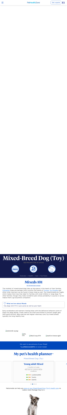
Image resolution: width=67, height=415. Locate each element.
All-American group (33, 274)
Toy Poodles (54, 279)
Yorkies (46, 279)
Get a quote (56, 2)
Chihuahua (6, 279)
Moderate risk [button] (52, 388)
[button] (31, 401)
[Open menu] (2, 2)
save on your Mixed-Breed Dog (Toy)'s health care (41, 359)
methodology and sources (37, 405)
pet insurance (15, 384)
